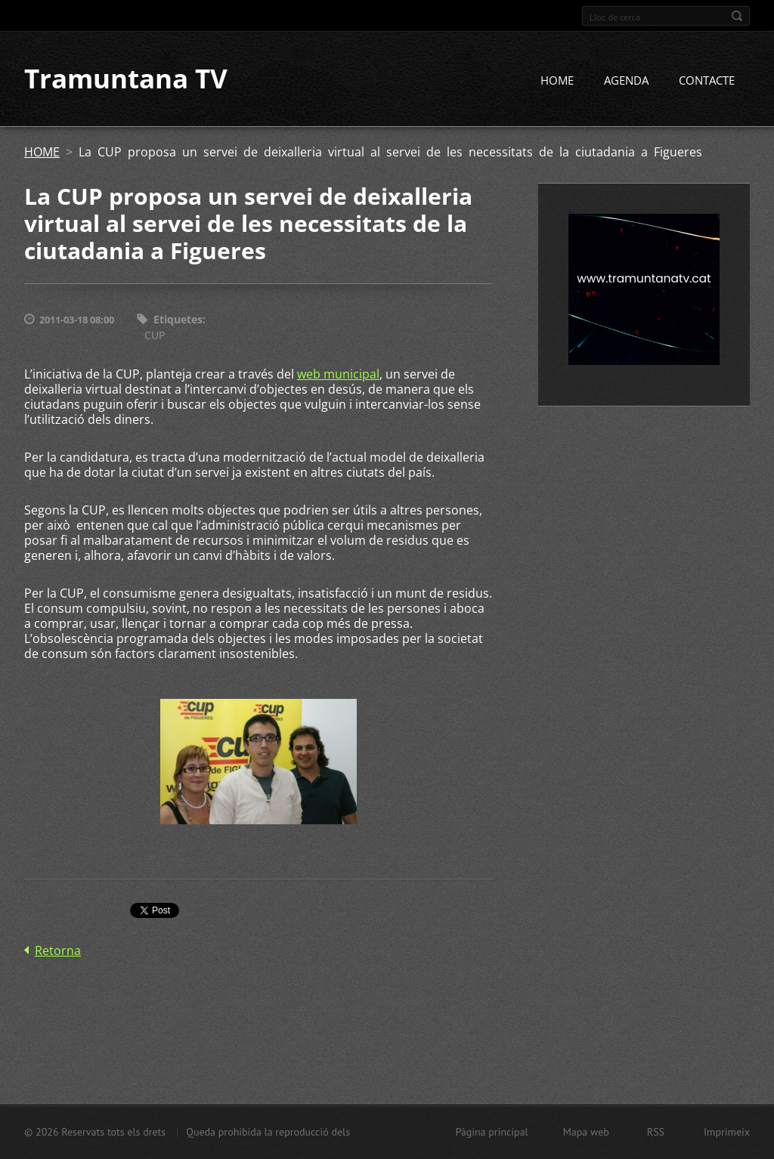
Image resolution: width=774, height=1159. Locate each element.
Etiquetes (178, 320)
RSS (655, 1132)
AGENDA (626, 80)
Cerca (737, 16)
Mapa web (586, 1132)
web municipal (338, 374)
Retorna (58, 950)
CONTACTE (707, 80)
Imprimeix (727, 1132)
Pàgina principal (491, 1132)
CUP (154, 335)
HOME (557, 80)
